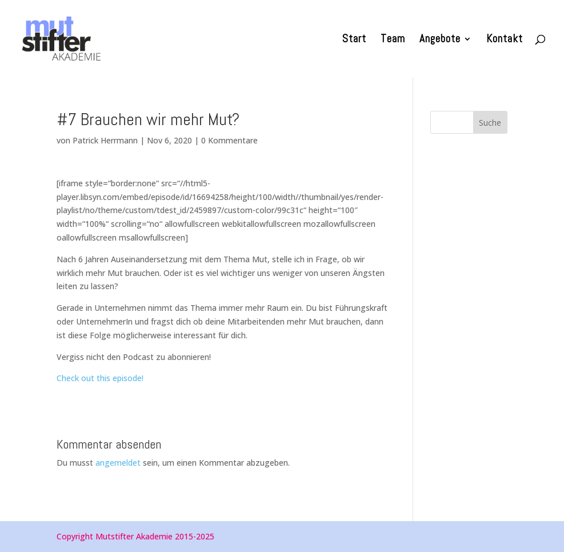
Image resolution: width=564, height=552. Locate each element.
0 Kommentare (229, 140)
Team (393, 40)
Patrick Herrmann (105, 140)
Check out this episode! (100, 378)
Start (354, 40)
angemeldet (118, 462)
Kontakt (504, 40)
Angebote (440, 40)
